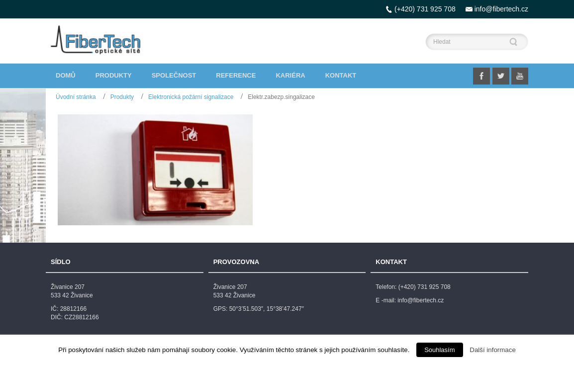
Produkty (122, 96)
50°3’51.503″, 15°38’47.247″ (266, 308)
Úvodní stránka (76, 96)
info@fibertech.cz (501, 9)
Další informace (493, 350)
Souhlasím (439, 350)
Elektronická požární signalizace (190, 96)
